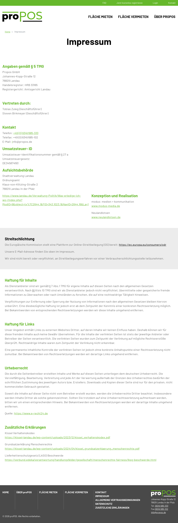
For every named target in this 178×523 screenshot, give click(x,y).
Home (7, 31)
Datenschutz (103, 503)
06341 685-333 (161, 505)
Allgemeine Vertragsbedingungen (117, 499)
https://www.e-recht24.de (31, 413)
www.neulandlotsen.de (106, 217)
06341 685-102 (161, 509)
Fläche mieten (100, 17)
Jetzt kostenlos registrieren (130, 2)
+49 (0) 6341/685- (23, 133)
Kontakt (172, 2)
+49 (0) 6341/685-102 (25, 137)
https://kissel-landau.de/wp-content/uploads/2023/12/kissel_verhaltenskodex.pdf (57, 437)
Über (24, 492)
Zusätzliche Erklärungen (112, 507)
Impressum (102, 496)
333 (36, 133)
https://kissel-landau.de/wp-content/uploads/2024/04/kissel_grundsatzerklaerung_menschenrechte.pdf (72, 448)
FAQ (104, 2)
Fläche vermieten (133, 17)
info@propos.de (158, 512)
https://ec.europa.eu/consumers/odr (142, 244)
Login (155, 2)
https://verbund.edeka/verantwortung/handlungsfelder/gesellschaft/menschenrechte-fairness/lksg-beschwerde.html (80, 459)
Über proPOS (164, 17)
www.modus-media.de (105, 206)
